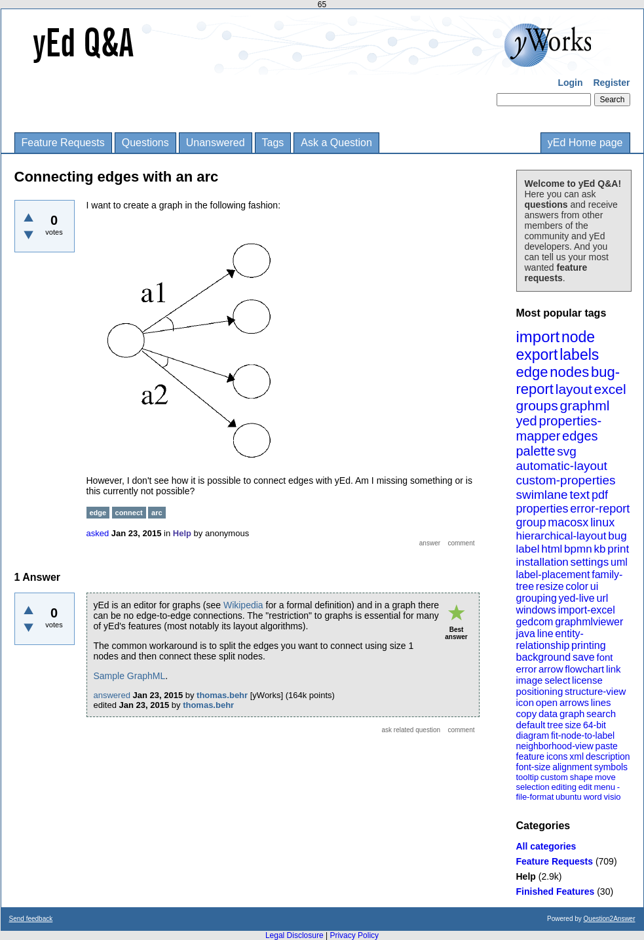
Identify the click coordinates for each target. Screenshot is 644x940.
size (573, 725)
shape (581, 777)
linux (602, 522)
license (587, 680)
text (579, 494)
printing (588, 645)
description (608, 756)
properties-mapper (559, 428)
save (584, 657)
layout (574, 389)
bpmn (578, 549)
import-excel (586, 610)
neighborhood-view (555, 746)
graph (571, 713)
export (537, 354)
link (613, 669)
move (605, 777)
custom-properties (566, 480)
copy (526, 713)
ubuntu (569, 797)
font (604, 657)
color (576, 586)
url (602, 598)
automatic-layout (561, 466)
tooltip (527, 777)
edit (585, 787)
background (543, 657)
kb (599, 549)
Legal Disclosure (294, 935)
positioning (539, 691)
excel (610, 389)
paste (607, 746)
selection (533, 787)
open (547, 702)
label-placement (553, 574)
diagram (533, 735)
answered (112, 695)
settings (590, 562)
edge (532, 372)
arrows (574, 702)
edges (580, 436)
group (531, 522)
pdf (600, 494)
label (528, 549)
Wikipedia (243, 605)
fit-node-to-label (583, 735)
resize (550, 586)
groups (537, 405)
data (548, 713)
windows (536, 610)
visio (612, 797)
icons (557, 756)
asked (97, 533)
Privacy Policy (354, 935)
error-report (600, 508)
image (529, 680)
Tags (273, 142)
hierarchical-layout (561, 536)
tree (555, 725)
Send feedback (31, 918)
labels (579, 354)
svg (567, 451)
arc (156, 513)
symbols (611, 767)
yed (526, 421)
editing (564, 787)
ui (594, 586)
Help (526, 876)
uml (619, 562)
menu (604, 787)
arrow (551, 669)
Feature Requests (63, 142)
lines (601, 702)
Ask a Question (336, 142)
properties (542, 508)
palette (536, 451)
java (525, 633)
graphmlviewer (589, 621)
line (545, 633)
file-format (535, 797)
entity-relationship (550, 639)
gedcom (535, 621)
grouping (536, 598)
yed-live (577, 598)
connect (129, 513)
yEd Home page (585, 142)
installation (542, 562)
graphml (585, 405)
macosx (568, 522)
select (557, 680)
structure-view (595, 691)
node (578, 336)
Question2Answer (609, 918)
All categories (546, 846)
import (538, 336)
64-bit (594, 725)
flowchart (584, 669)
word (593, 797)
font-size (533, 767)
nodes (569, 372)
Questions (145, 142)
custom (554, 777)
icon (525, 702)
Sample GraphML (130, 676)
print (618, 549)
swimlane (542, 494)
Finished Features (555, 891)
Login (570, 82)
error (526, 669)
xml (576, 756)
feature (530, 756)
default (531, 724)
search (601, 713)
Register (611, 82)
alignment (572, 767)
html (551, 549)
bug (617, 536)
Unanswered (215, 142)
